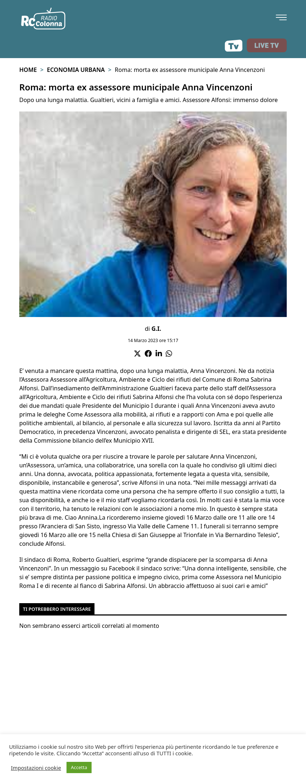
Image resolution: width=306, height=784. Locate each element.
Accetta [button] (79, 767)
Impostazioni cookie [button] (36, 767)
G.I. (156, 329)
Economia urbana (76, 70)
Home (28, 70)
